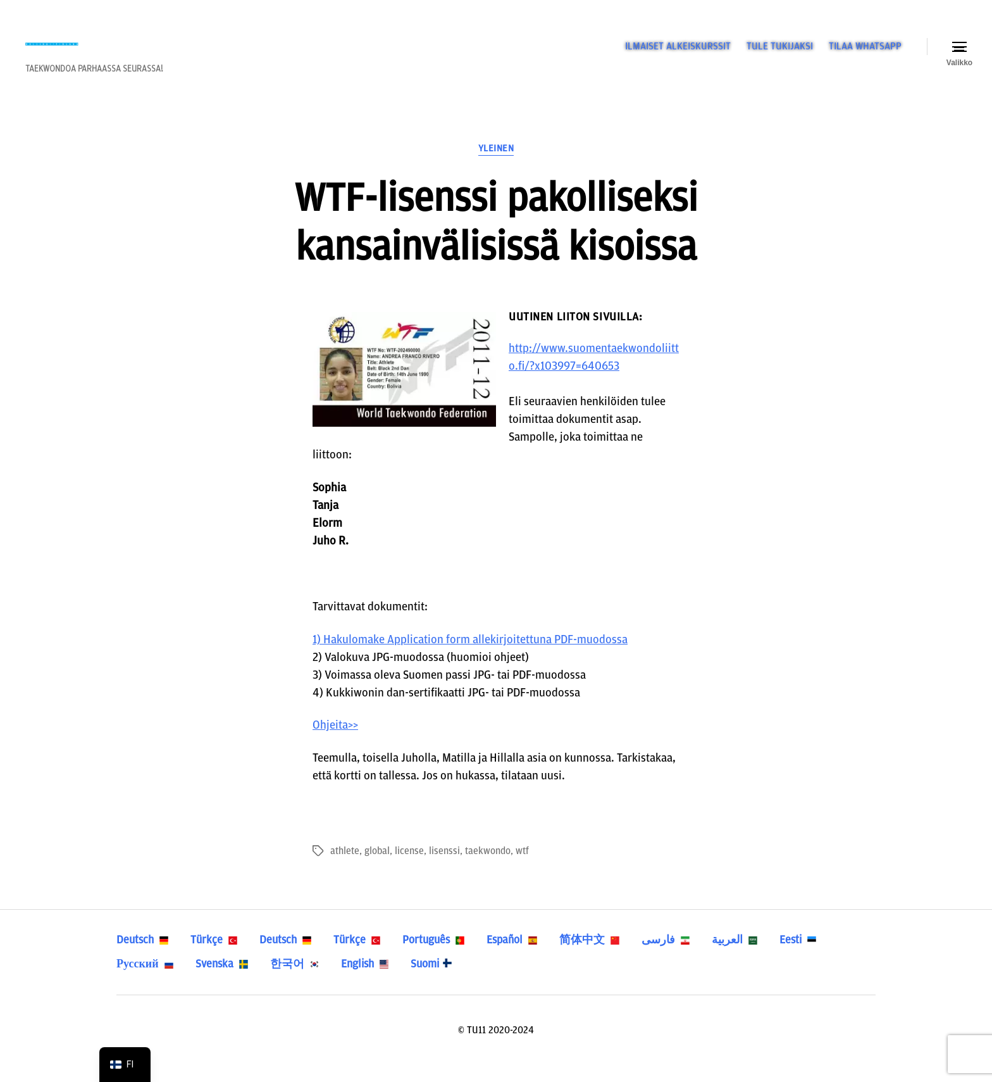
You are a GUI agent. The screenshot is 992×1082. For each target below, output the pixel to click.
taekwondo (488, 868)
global (377, 868)
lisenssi (444, 868)
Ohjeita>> (335, 742)
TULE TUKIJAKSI (780, 54)
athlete (344, 868)
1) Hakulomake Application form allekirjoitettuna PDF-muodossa (470, 656)
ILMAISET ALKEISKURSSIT (678, 54)
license (409, 868)
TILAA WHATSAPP (865, 54)
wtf (522, 868)
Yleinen (496, 165)
